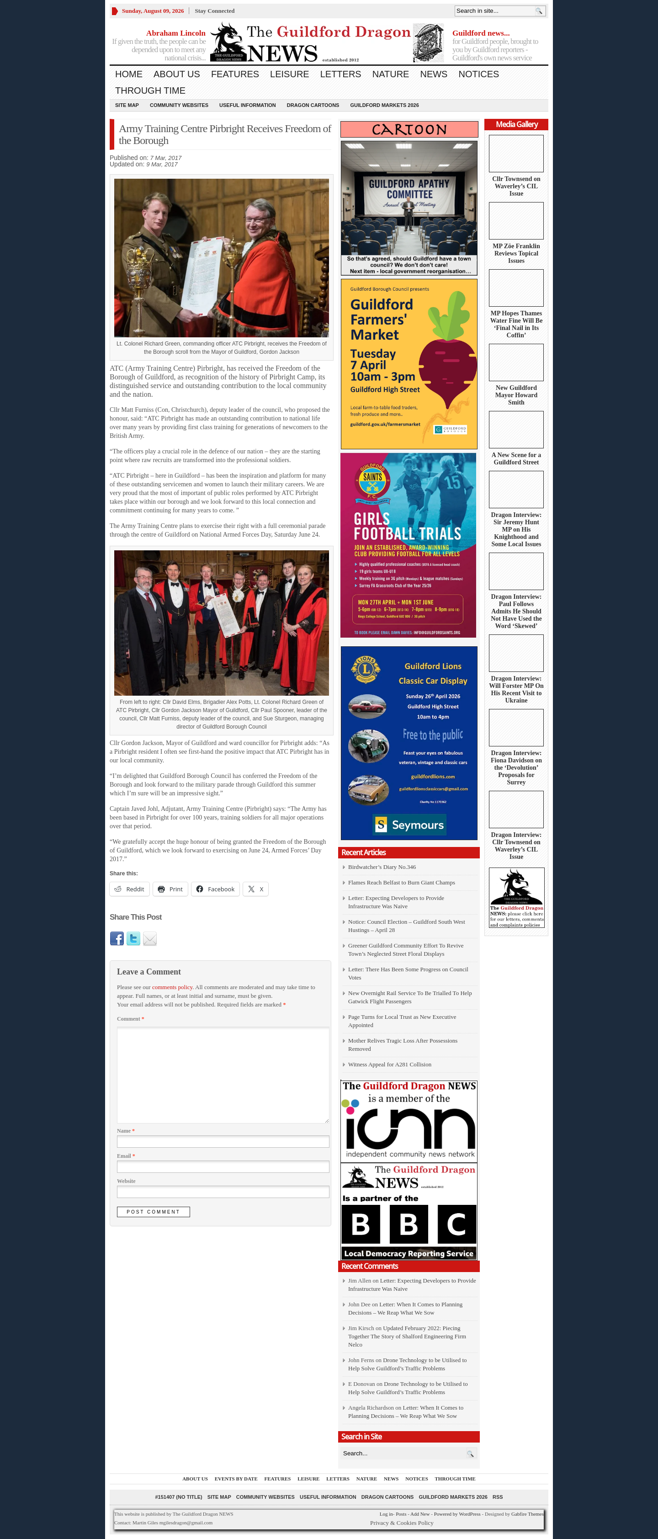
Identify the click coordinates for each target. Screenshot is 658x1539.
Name (126, 1131)
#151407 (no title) (178, 1497)
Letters (340, 74)
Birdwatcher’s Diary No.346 (382, 866)
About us (177, 74)
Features (235, 74)
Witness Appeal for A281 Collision (389, 1064)
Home (129, 74)
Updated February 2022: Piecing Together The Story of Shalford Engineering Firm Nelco (407, 1336)
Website (126, 1181)
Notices (478, 74)
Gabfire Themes (527, 1514)
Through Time (150, 90)
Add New (420, 1514)
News (433, 74)
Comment (130, 1019)
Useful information (247, 105)
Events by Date (236, 1478)
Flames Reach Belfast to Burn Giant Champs (401, 882)
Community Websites (179, 105)
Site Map (127, 105)
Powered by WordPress (457, 1514)
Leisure (289, 74)
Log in (386, 1514)
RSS (498, 1497)
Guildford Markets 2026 (384, 105)
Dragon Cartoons (313, 105)
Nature (390, 74)
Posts (401, 1514)
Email (126, 1156)
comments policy (172, 987)
